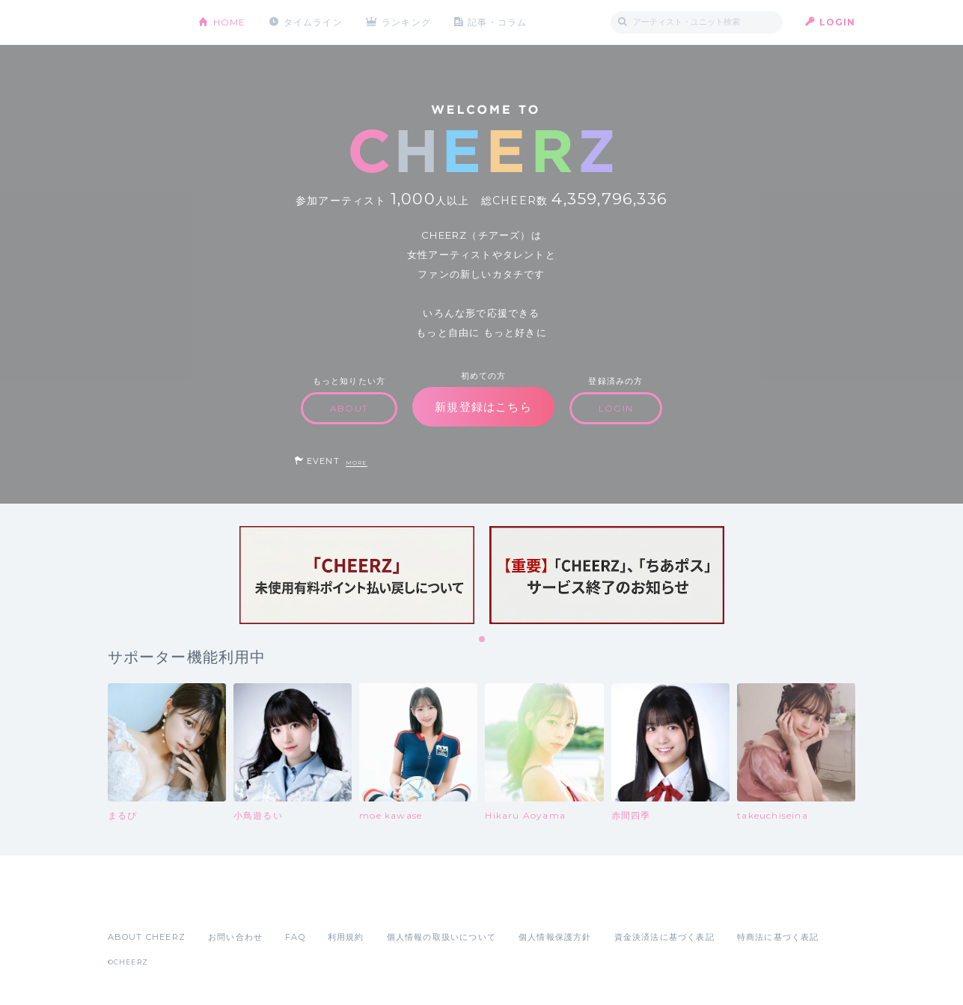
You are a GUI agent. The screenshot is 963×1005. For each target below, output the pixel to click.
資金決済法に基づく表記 (664, 937)
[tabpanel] (356, 575)
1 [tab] (482, 640)
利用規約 (346, 937)
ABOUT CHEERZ (147, 937)
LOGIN (837, 22)
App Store (142, 904)
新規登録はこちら (483, 407)
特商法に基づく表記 (778, 937)
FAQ (295, 937)
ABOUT (349, 408)
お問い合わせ (235, 937)
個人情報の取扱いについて (441, 937)
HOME (229, 22)
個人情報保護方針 (555, 937)
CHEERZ (142, 22)
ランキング (407, 22)
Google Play (221, 904)
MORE (356, 462)
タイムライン (313, 22)
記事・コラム (498, 22)
